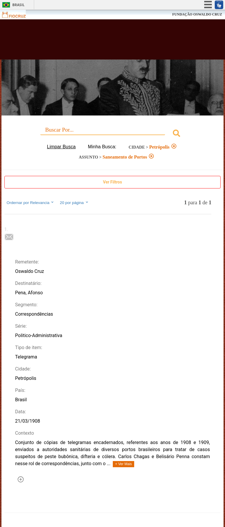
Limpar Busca (61, 146)
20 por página (74, 202)
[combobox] (112, 134)
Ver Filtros (112, 182)
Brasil (18, 4)
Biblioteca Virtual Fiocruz (98, 41)
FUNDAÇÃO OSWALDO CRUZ (197, 14)
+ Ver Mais (123, 464)
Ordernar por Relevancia (30, 202)
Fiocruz (17, 14)
